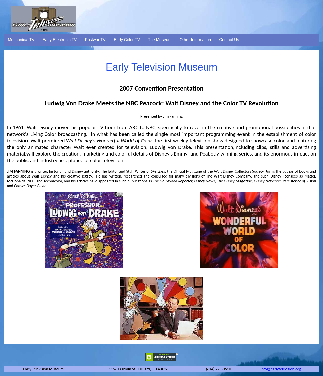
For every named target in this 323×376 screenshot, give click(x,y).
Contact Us (229, 40)
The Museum (159, 40)
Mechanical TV (21, 40)
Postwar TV (95, 40)
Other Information (195, 40)
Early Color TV (127, 40)
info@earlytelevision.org (281, 369)
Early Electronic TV (60, 40)
